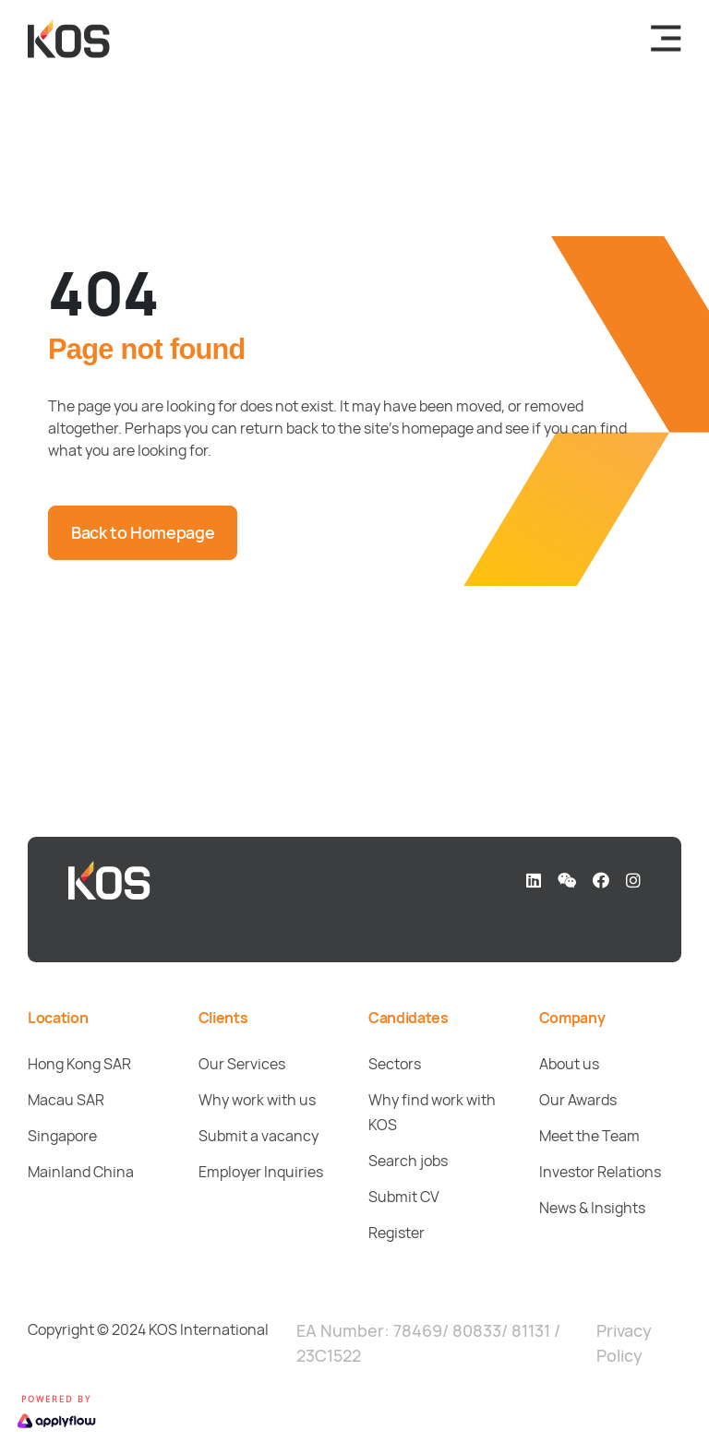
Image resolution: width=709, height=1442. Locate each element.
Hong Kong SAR (79, 1064)
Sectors (394, 1064)
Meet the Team (589, 1136)
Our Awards (578, 1100)
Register (396, 1232)
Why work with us (257, 1100)
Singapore (62, 1136)
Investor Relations (600, 1172)
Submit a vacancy (258, 1136)
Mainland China (81, 1172)
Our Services (241, 1064)
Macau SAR (66, 1100)
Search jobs (408, 1160)
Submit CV (403, 1196)
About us (569, 1064)
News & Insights (592, 1208)
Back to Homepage (142, 532)
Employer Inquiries (260, 1172)
